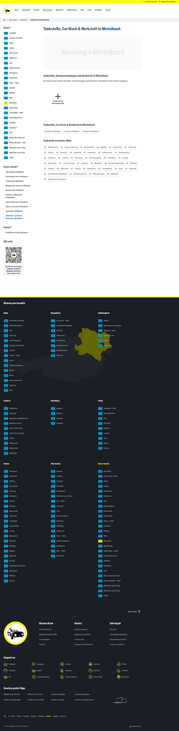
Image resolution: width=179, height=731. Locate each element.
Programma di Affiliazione (83, 644)
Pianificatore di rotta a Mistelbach (17, 232)
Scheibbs (10, 123)
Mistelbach (24, 20)
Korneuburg (10, 73)
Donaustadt (10, 486)
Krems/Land (11, 78)
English (55, 716)
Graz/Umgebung (12, 340)
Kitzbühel (104, 423)
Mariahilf (10, 541)
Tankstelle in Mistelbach (52, 131)
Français (26, 716)
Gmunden (57, 486)
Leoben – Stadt (12, 355)
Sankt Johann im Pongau (109, 325)
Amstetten (10, 33)
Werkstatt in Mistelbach (91, 131)
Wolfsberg (10, 453)
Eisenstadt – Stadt (60, 320)
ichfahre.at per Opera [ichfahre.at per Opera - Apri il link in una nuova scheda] (82, 694)
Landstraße (10, 521)
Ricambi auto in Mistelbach (15, 190)
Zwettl (8, 157)
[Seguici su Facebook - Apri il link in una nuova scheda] (16, 664)
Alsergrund (10, 471)
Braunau (56, 471)
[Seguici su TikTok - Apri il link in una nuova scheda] (129, 664)
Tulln (8, 132)
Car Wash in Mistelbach (72, 131)
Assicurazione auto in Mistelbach (17, 202)
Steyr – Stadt (58, 536)
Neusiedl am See (59, 345)
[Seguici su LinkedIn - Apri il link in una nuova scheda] (129, 670)
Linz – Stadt (58, 501)
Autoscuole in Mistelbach (14, 211)
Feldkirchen (10, 408)
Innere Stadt (11, 511)
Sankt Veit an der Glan (14, 433)
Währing (9, 576)
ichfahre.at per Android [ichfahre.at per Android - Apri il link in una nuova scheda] (35, 700)
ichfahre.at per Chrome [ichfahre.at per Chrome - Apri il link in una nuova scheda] (12, 694)
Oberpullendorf (59, 350)
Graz (8, 330)
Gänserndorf (11, 53)
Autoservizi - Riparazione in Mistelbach (14, 196)
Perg (55, 511)
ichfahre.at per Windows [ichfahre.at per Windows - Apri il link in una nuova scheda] (12, 700)
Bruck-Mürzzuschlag (14, 320)
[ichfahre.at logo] (7, 10)
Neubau (9, 551)
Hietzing (9, 506)
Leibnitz (9, 350)
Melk (8, 98)
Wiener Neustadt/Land (14, 137)
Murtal (9, 370)
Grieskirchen (58, 491)
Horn (8, 63)
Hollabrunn (10, 58)
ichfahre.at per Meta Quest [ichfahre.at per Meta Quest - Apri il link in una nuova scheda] (84, 700)
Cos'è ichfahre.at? (45, 629)
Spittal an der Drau (13, 428)
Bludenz (56, 413)
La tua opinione (44, 639)
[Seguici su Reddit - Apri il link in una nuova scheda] (45, 670)
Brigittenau (10, 476)
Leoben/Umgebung (13, 365)
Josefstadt (10, 516)
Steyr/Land (57, 531)
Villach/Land (11, 448)
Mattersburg (58, 340)
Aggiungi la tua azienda (82, 634)
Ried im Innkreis (59, 516)
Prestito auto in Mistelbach (15, 181)
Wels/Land (57, 556)
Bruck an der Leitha (13, 38)
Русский (11, 716)
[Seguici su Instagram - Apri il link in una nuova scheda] (45, 664)
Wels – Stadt (58, 551)
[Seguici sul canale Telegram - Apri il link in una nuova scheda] (73, 677)
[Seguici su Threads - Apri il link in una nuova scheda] (73, 664)
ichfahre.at (12, 726)
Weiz (8, 390)
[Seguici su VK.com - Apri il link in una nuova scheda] (16, 677)
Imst (102, 418)
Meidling (10, 546)
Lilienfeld (9, 88)
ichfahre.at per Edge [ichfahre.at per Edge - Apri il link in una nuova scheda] (58, 694)
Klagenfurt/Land (12, 423)
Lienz (102, 438)
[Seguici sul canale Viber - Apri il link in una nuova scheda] (101, 677)
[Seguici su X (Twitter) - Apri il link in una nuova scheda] (16, 670)
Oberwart (57, 355)
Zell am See (105, 345)
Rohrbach (57, 521)
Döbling (9, 481)
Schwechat (10, 128)
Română (41, 716)
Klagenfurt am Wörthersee (16, 418)
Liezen (9, 360)
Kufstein (104, 428)
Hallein (103, 320)
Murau (9, 375)
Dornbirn (57, 418)
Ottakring (10, 556)
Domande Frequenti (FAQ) (48, 634)
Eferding (56, 476)
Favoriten (10, 491)
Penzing (9, 561)
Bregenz (56, 408)
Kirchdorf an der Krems (62, 496)
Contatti (42, 644)
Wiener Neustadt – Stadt (15, 142)
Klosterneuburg (12, 68)
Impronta (113, 629)
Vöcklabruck (58, 546)
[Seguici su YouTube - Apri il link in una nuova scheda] (101, 664)
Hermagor (10, 413)
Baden (9, 43)
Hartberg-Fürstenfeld (14, 345)
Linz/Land (57, 506)
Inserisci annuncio (80, 629)
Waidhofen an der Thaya (15, 147)
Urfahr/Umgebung (60, 541)
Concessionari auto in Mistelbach (17, 176)
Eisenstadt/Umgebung (61, 325)
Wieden (9, 581)
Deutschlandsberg (13, 325)
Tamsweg (104, 340)
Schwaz (103, 448)
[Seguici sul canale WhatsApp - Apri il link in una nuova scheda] (45, 677)
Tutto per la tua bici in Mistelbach (17, 206)
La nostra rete (79, 639)
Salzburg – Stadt (106, 330)
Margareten (10, 536)
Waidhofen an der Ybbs (14, 152)
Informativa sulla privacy (118, 634)
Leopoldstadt (11, 526)
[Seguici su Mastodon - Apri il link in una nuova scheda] (129, 677)
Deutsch (63, 716)
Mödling (9, 93)
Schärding (57, 526)
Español (34, 716)
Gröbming (10, 335)
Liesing (9, 531)
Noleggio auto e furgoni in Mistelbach (18, 185)
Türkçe (19, 716)
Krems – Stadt (11, 83)
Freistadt (57, 481)
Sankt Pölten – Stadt (13, 113)
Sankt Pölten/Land (13, 118)
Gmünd (9, 48)
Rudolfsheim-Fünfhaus (15, 566)
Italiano (48, 716)
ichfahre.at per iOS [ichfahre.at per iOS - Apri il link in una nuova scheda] (57, 700)
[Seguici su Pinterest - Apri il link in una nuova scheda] (101, 670)
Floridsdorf (10, 496)
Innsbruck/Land (106, 413)
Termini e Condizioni (117, 644)
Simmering (10, 571)
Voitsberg (10, 385)
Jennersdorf (58, 335)
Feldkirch (57, 423)
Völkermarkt (11, 443)
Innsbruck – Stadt (107, 408)
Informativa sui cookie (118, 639)
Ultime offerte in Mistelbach (15, 172)
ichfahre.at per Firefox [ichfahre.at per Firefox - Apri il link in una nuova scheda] (35, 694)
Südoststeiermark (13, 380)
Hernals (9, 501)
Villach (9, 438)
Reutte (103, 443)
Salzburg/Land (106, 335)
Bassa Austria (13, 20)
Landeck (103, 433)
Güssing (56, 330)
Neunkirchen (11, 108)
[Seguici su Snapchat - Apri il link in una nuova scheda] (73, 670)
